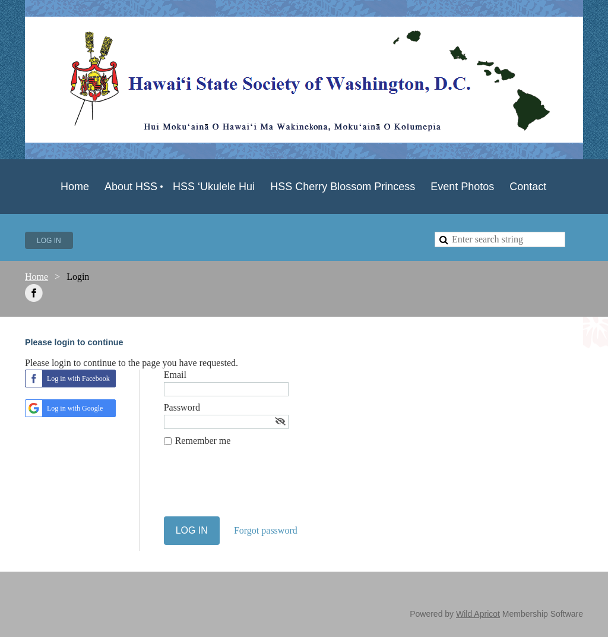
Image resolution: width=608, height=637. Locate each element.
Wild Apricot (478, 614)
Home (36, 277)
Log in (49, 240)
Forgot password (265, 530)
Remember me (203, 441)
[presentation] (254, 487)
